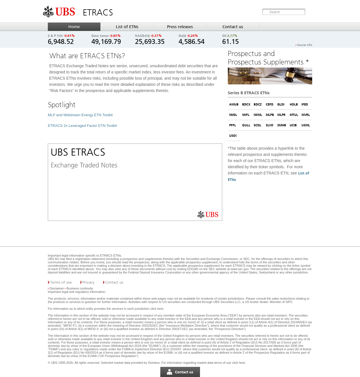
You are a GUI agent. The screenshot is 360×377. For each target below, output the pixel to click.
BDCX (246, 104)
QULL (246, 125)
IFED (305, 104)
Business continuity (80, 288)
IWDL (233, 114)
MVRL (306, 114)
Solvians (154, 362)
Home (74, 26)
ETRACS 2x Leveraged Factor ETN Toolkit (82, 126)
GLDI (280, 104)
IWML (258, 114)
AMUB (233, 104)
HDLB (294, 104)
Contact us (232, 26)
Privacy (88, 282)
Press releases (180, 26)
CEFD (269, 104)
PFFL (232, 125)
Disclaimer (57, 288)
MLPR (281, 114)
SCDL (257, 125)
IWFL (245, 114)
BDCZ (258, 104)
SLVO (269, 125)
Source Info (304, 45)
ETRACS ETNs (110, 255)
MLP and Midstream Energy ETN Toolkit (80, 115)
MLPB (270, 114)
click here (156, 308)
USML (306, 125)
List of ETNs (127, 26)
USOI (233, 135)
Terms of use (61, 282)
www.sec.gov (239, 269)
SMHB (281, 125)
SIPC (289, 302)
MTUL (294, 114)
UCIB (293, 125)
